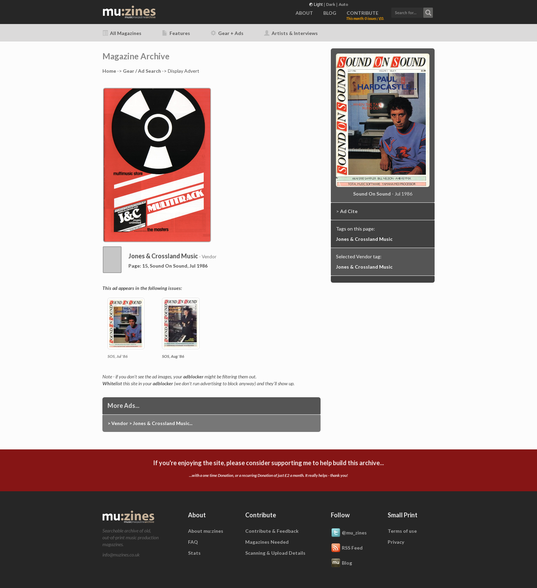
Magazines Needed (267, 542)
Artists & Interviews (291, 33)
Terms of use (402, 531)
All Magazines (121, 33)
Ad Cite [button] (349, 211)
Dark (330, 4)
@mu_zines (349, 533)
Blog (341, 563)
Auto (343, 4)
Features (176, 33)
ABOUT (304, 13)
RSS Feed (347, 548)
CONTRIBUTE (362, 13)
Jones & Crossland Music (364, 239)
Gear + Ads (227, 33)
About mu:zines (205, 531)
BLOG (329, 13)
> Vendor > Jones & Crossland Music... (150, 423)
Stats (194, 553)
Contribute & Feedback (272, 531)
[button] (412, 12)
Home (109, 71)
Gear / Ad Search (142, 71)
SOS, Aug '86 (173, 356)
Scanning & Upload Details (275, 553)
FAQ (193, 542)
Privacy (396, 542)
